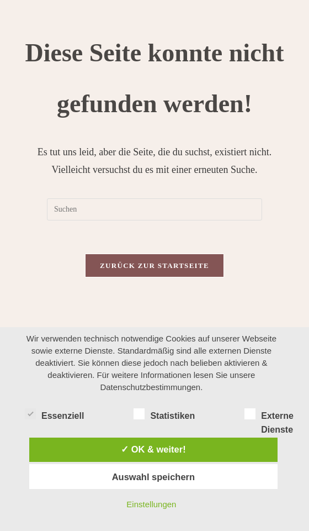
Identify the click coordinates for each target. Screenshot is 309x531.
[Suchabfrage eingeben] (154, 209)
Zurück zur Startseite (154, 265)
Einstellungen (151, 504)
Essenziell (54, 413)
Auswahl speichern (153, 477)
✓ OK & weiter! (153, 449)
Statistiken (164, 413)
